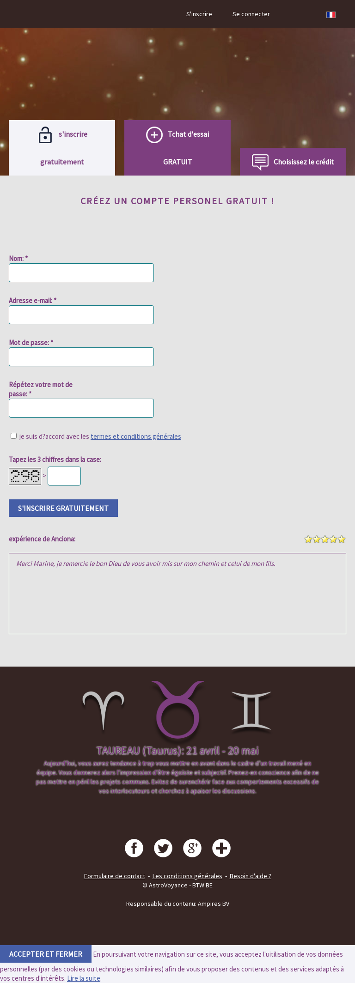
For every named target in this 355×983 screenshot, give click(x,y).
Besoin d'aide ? (250, 876)
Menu (24, 14)
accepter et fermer (45, 954)
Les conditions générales (187, 876)
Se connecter (251, 14)
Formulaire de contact (114, 876)
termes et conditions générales (136, 436)
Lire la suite (83, 978)
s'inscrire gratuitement (63, 508)
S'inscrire (199, 14)
